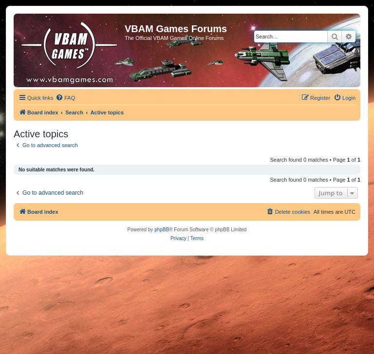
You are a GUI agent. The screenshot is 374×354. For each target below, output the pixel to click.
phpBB (161, 229)
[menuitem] (65, 98)
